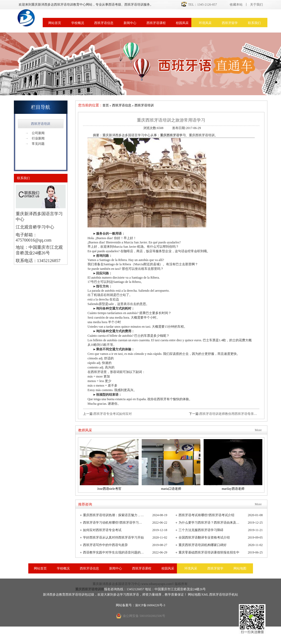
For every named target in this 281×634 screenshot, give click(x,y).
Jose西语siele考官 (109, 489)
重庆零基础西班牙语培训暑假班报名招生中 (209, 552)
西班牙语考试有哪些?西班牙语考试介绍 (206, 515)
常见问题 (35, 144)
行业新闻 (35, 138)
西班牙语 (132, 594)
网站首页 (54, 23)
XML (204, 594)
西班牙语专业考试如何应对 (112, 414)
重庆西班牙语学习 (173, 135)
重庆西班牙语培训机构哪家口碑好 (203, 545)
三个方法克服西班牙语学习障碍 (201, 530)
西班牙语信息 (103, 23)
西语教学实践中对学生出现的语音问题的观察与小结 (114, 552)
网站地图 (239, 568)
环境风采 (205, 23)
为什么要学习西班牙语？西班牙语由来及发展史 (209, 522)
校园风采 (182, 23)
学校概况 (77, 23)
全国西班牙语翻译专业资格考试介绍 (204, 537)
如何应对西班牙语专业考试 (102, 530)
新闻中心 (130, 23)
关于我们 (256, 4)
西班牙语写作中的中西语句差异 (105, 545)
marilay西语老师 (233, 489)
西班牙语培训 (40, 124)
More (258, 430)
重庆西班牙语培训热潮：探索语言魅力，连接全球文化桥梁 (114, 515)
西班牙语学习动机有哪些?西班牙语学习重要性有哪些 (114, 522)
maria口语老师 (171, 489)
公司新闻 (35, 133)
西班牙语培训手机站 (223, 594)
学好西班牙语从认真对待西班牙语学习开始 (113, 537)
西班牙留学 (230, 23)
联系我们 (254, 23)
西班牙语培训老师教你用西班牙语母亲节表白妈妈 (234, 414)
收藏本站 (236, 4)
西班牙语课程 (156, 23)
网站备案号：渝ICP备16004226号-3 (140, 605)
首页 (105, 105)
